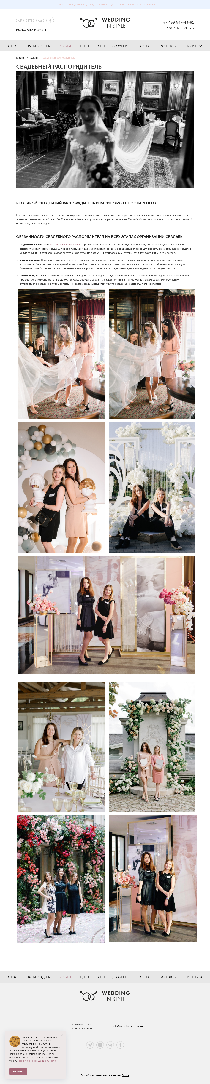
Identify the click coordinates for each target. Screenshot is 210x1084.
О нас (12, 46)
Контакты (168, 46)
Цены (84, 46)
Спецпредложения (113, 46)
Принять (18, 1071)
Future (125, 1075)
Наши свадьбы (38, 46)
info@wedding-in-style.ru (31, 29)
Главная (20, 57)
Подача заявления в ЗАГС (65, 244)
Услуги (65, 46)
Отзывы (145, 46)
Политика (194, 46)
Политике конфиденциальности (37, 1060)
